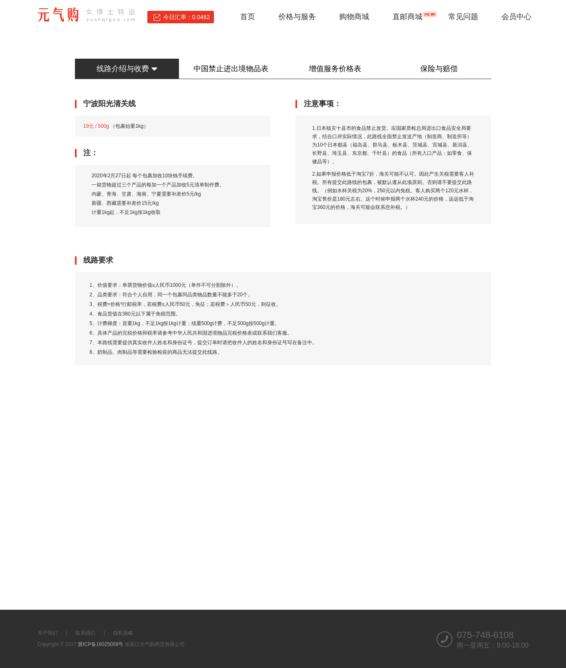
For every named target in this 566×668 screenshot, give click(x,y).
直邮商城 (407, 16)
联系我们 (85, 633)
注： (90, 153)
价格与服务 (297, 16)
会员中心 (516, 16)
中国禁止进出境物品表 (231, 69)
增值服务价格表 (335, 69)
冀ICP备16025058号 (100, 644)
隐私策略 (123, 633)
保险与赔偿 (439, 69)
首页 (247, 16)
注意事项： (322, 103)
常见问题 (463, 16)
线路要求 (98, 260)
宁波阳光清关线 (109, 103)
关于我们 (47, 633)
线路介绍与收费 (127, 69)
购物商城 (354, 16)
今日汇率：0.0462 (186, 17)
